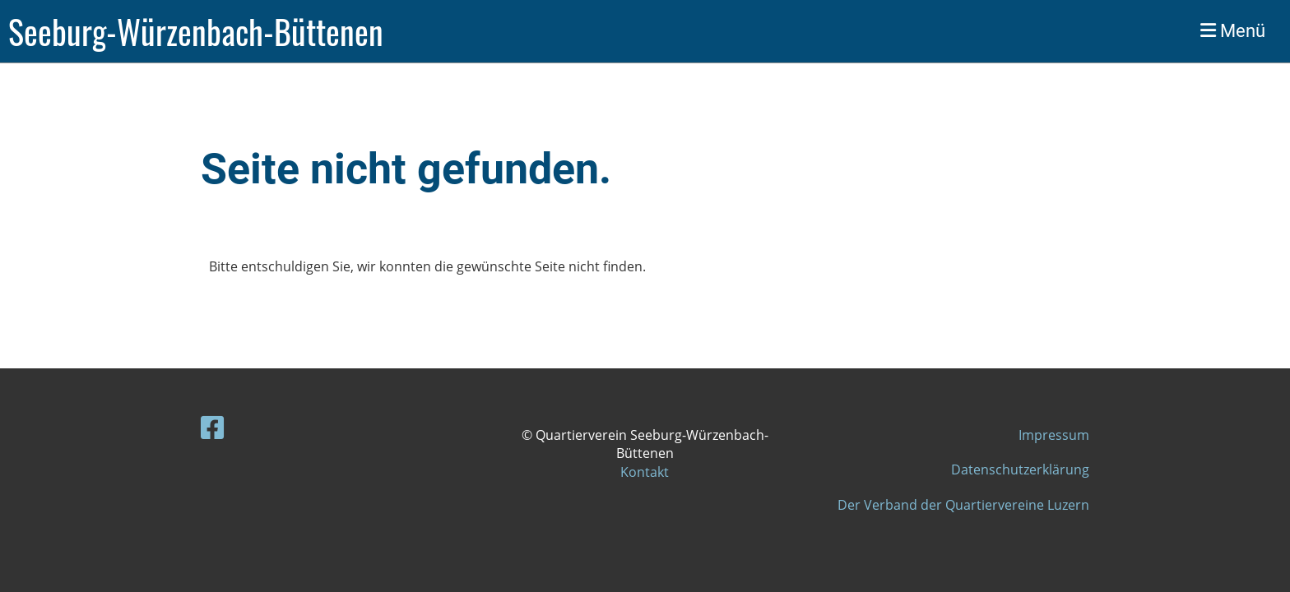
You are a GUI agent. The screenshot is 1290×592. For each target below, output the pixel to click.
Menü (1232, 31)
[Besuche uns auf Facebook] (212, 427)
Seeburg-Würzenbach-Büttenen (195, 31)
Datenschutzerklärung (1020, 469)
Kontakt (644, 472)
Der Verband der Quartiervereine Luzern (963, 505)
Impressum (1054, 435)
